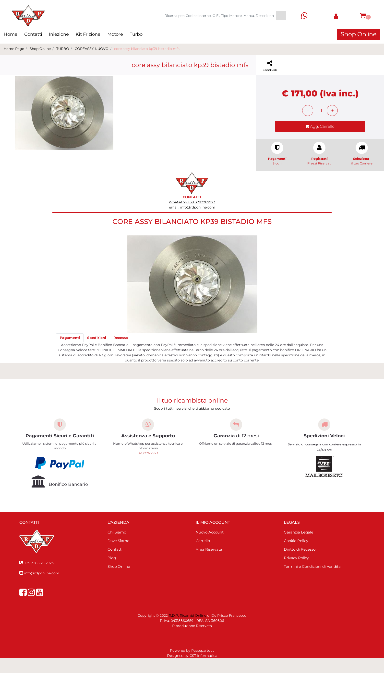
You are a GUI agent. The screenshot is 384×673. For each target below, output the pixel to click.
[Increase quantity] (332, 110)
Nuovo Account (210, 547)
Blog (112, 572)
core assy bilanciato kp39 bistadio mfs (147, 48)
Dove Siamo (118, 555)
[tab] (70, 352)
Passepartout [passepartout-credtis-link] (202, 665)
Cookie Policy (296, 555)
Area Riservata (209, 564)
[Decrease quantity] (307, 110)
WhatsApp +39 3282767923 (192, 217)
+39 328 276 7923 (39, 577)
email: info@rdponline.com (192, 222)
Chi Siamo (117, 547)
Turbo (136, 34)
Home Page (14, 48)
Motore (115, 34)
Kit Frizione (88, 34)
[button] (281, 15)
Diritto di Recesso (299, 564)
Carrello (203, 555)
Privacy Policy (296, 572)
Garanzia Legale (298, 547)
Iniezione (59, 34)
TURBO (62, 48)
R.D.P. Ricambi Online (187, 630)
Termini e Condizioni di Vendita (312, 581)
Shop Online (359, 34)
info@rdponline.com (41, 588)
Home (10, 34)
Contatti (33, 34)
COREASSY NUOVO (91, 48)
